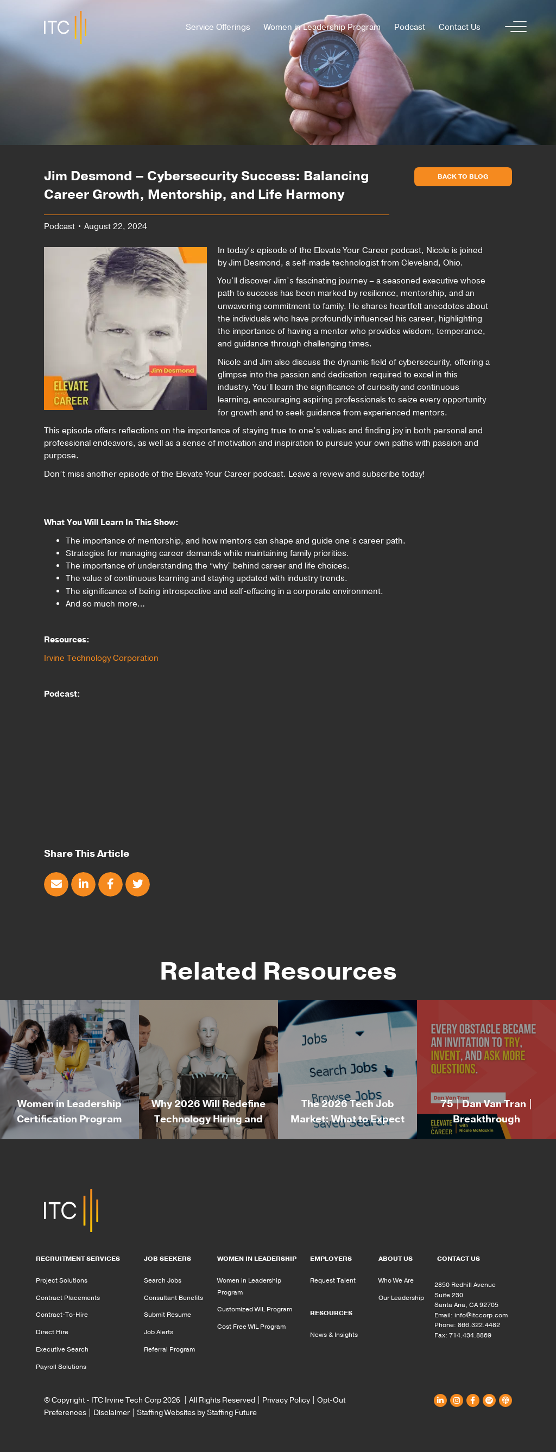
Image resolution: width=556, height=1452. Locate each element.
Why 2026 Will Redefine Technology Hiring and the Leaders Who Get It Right (208, 1119)
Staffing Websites (166, 1412)
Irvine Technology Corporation (101, 658)
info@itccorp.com (481, 1315)
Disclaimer (111, 1412)
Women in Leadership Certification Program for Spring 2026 (69, 1119)
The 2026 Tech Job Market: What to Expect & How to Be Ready (347, 1119)
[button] (513, 27)
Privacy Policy (286, 1400)
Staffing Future (232, 1412)
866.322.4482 (479, 1325)
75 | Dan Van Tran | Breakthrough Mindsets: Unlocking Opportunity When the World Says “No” (487, 1119)
